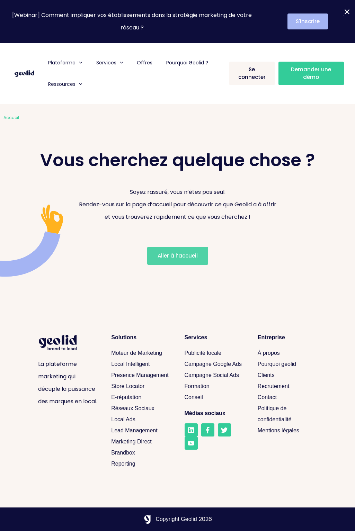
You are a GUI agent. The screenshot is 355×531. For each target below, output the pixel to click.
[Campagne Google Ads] (214, 364)
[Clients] (287, 375)
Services (109, 62)
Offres (144, 62)
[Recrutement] (287, 386)
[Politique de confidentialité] (287, 414)
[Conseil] (214, 397)
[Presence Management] (140, 375)
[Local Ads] (140, 419)
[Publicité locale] (214, 353)
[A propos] (287, 353)
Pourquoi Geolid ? (187, 62)
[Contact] (287, 397)
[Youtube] (191, 443)
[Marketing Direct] (140, 441)
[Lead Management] (140, 430)
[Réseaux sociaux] (140, 408)
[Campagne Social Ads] (214, 375)
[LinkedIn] (191, 429)
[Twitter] (224, 429)
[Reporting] (140, 463)
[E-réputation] (140, 397)
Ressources (65, 84)
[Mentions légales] (287, 430)
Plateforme (65, 62)
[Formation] (214, 386)
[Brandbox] (140, 452)
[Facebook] (207, 429)
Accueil (11, 117)
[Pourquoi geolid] (287, 364)
